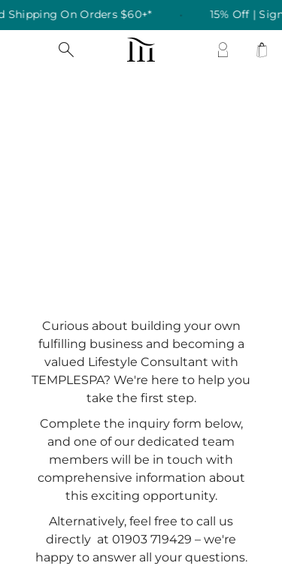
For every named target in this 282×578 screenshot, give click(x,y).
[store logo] (141, 50)
